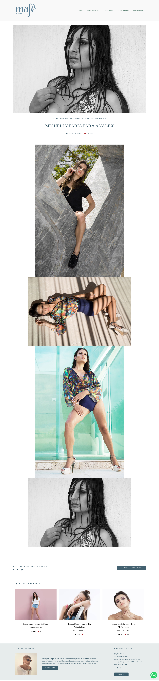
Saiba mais (50, 668)
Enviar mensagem (122, 656)
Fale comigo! (138, 10)
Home (80, 10)
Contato (121, 674)
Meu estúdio (108, 10)
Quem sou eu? (123, 10)
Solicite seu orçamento (131, 567)
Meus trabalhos (93, 10)
